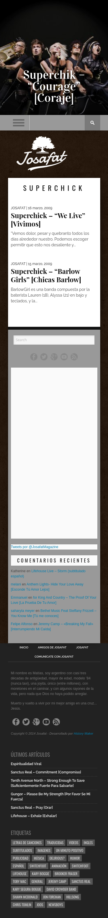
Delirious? (57, 858)
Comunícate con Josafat (54, 656)
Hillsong (72, 896)
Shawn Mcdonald (25, 896)
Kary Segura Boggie (27, 889)
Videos (73, 842)
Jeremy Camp (57, 881)
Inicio (24, 647)
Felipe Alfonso (22, 624)
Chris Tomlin (22, 904)
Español (18, 865)
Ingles (88, 842)
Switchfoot (38, 865)
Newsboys (56, 904)
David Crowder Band (61, 889)
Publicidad (21, 858)
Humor (75, 858)
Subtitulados (22, 850)
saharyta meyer (23, 611)
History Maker (83, 733)
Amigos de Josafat (52, 647)
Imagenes (43, 850)
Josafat (82, 647)
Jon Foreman (52, 896)
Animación (59, 865)
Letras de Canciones (27, 842)
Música (39, 858)
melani (16, 584)
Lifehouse (20, 873)
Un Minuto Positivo (69, 850)
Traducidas (55, 842)
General (37, 881)
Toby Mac (19, 881)
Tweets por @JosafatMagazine (34, 547)
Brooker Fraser (66, 873)
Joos (40, 904)
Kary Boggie (40, 873)
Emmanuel (19, 598)
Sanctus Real (81, 881)
